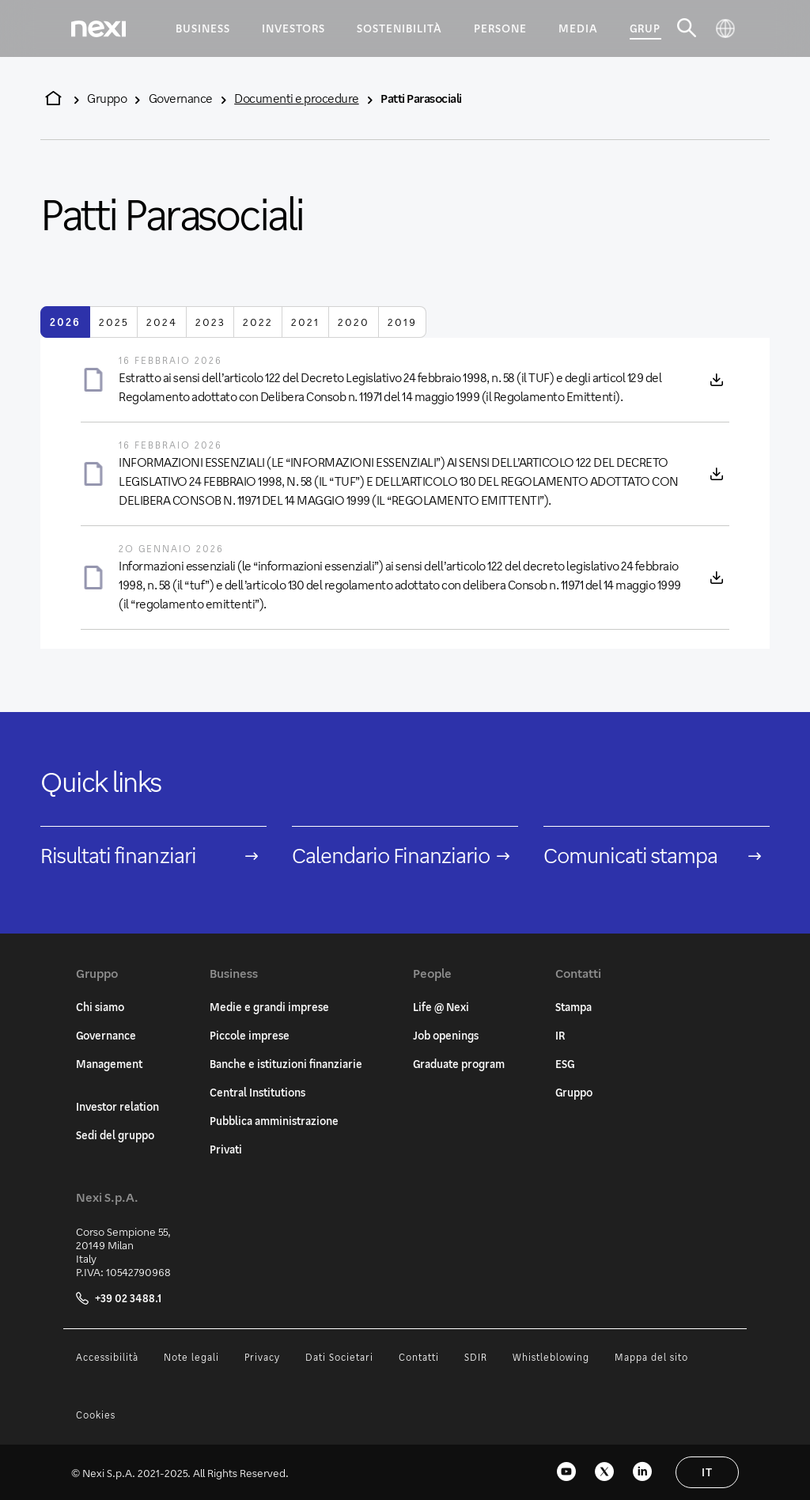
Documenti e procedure (296, 97)
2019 (402, 321)
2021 (305, 321)
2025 (113, 321)
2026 (65, 321)
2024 (161, 321)
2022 (258, 321)
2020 (353, 321)
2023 (210, 321)
